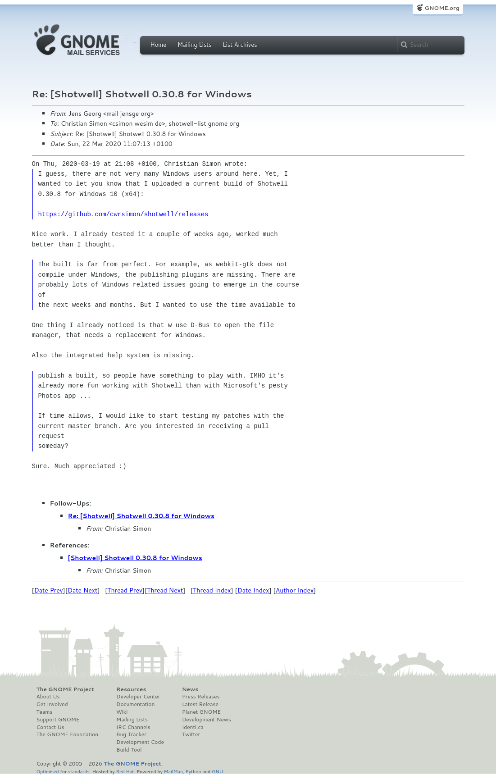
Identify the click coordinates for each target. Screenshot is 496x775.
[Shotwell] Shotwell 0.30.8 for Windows (135, 557)
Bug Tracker (131, 734)
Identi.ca (193, 727)
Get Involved (52, 704)
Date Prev (48, 590)
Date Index (253, 590)
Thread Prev (124, 590)
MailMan (173, 771)
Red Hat (125, 771)
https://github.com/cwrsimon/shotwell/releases (123, 214)
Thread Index (212, 590)
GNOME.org (441, 8)
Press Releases (200, 696)
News (190, 689)
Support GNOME (58, 719)
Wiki (121, 712)
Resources (131, 689)
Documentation (135, 704)
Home (158, 45)
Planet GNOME (201, 712)
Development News (206, 719)
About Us (48, 696)
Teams (44, 712)
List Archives (240, 45)
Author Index (295, 590)
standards (79, 771)
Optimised (47, 771)
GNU (217, 771)
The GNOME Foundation (67, 734)
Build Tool (128, 749)
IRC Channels (133, 727)
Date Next (82, 590)
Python (193, 771)
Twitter (191, 734)
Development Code (140, 742)
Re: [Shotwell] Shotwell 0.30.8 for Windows (141, 515)
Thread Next (165, 590)
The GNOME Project (65, 689)
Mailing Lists (194, 45)
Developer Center (138, 696)
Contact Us (50, 727)
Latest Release (200, 704)
